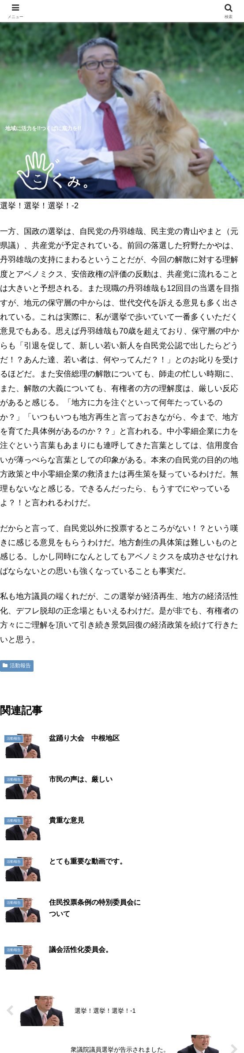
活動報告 (17, 665)
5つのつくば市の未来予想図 (43, 1006)
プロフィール (201, 1000)
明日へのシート (62, 1024)
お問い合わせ (181, 1024)
